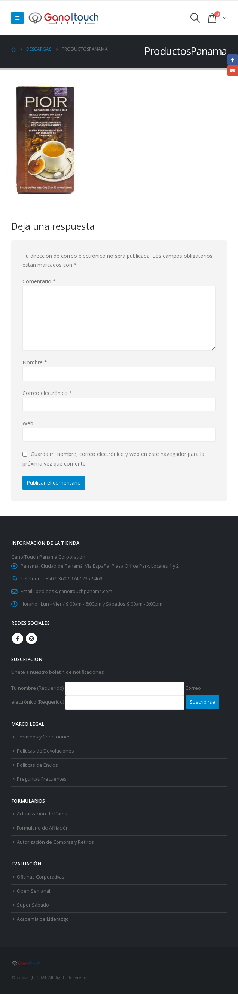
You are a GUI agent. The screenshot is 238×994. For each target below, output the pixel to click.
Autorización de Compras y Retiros (55, 842)
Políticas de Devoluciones (45, 751)
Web (27, 423)
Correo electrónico (47, 392)
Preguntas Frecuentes (42, 779)
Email (232, 70)
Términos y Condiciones (44, 737)
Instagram (31, 638)
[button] (17, 18)
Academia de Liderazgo (43, 919)
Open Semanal (33, 891)
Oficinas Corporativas (40, 877)
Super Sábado (33, 905)
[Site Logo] (64, 17)
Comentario (39, 281)
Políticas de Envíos (37, 765)
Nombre (34, 362)
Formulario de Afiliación (43, 828)
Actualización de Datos (42, 814)
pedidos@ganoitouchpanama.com (74, 591)
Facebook (17, 638)
